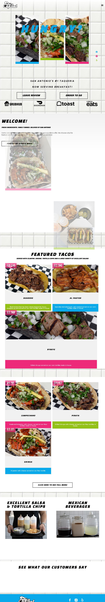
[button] (102, 5)
